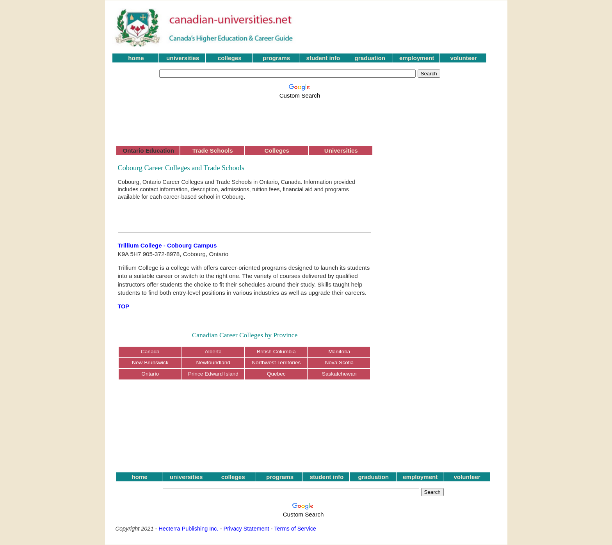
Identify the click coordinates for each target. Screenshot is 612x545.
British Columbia (276, 351)
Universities (341, 150)
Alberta (213, 351)
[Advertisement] (301, 117)
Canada (150, 351)
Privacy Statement (246, 528)
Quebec (276, 374)
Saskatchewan (339, 374)
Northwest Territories (276, 362)
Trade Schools (212, 150)
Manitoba (339, 351)
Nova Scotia (339, 362)
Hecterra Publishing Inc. (188, 528)
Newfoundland (213, 362)
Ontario (150, 374)
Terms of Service (295, 528)
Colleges (277, 150)
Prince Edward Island (213, 374)
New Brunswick (150, 362)
